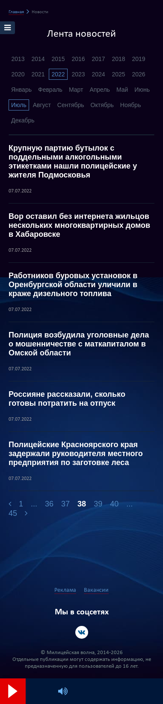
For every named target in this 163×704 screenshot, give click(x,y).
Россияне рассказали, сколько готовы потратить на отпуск (67, 398)
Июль (19, 105)
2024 (98, 74)
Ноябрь (130, 105)
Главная (16, 12)
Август (42, 105)
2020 (17, 74)
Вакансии (96, 590)
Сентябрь (70, 105)
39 (98, 504)
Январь (21, 89)
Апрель (99, 89)
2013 (17, 58)
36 (49, 504)
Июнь (142, 89)
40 (114, 504)
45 (13, 513)
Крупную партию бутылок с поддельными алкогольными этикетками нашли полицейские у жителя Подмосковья (73, 161)
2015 (58, 58)
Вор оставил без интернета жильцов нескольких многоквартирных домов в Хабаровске (79, 225)
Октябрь (102, 105)
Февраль (50, 89)
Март (76, 89)
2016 (78, 58)
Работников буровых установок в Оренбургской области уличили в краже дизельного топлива (73, 284)
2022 (58, 74)
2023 (78, 74)
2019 (138, 58)
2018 (118, 58)
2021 (37, 74)
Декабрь (23, 120)
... (34, 504)
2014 (37, 58)
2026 (138, 74)
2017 (98, 58)
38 (81, 504)
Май (122, 89)
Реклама (65, 590)
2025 (118, 74)
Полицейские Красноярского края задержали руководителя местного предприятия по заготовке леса (76, 453)
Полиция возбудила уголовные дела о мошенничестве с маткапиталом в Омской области (79, 344)
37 (65, 504)
